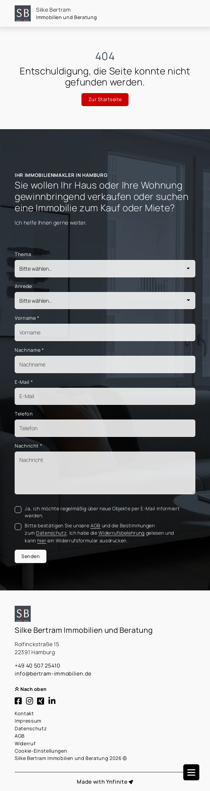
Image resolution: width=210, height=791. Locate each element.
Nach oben (31, 689)
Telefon (24, 414)
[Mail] (105, 396)
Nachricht (28, 446)
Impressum (28, 721)
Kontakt (24, 713)
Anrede (23, 286)
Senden (30, 556)
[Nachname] (105, 364)
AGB (20, 736)
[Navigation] (191, 772)
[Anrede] (105, 300)
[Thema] (105, 268)
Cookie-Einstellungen (41, 751)
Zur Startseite (105, 99)
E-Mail (24, 382)
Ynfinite (116, 781)
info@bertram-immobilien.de (53, 673)
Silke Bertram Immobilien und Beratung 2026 (71, 758)
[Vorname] (105, 332)
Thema (23, 254)
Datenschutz (31, 728)
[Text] (105, 473)
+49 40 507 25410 (37, 665)
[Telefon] (105, 428)
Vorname (27, 318)
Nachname (29, 350)
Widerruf (25, 743)
